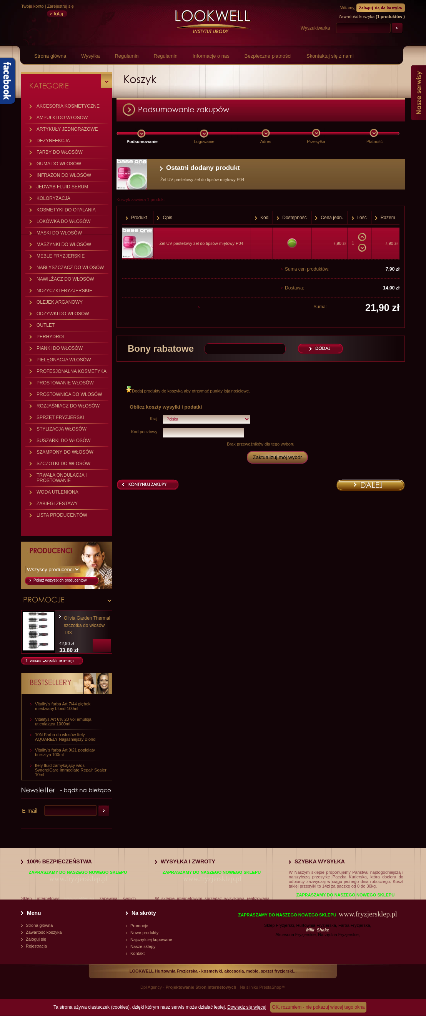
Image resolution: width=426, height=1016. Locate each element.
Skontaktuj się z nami (330, 56)
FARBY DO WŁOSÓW (60, 152)
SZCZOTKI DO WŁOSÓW (63, 463)
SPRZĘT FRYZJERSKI (60, 417)
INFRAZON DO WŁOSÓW (64, 175)
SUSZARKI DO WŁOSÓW (64, 440)
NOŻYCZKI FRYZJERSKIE (64, 290)
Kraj (154, 418)
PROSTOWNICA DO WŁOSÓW (69, 394)
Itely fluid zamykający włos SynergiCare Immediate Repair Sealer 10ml (70, 770)
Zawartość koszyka (44, 932)
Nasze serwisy (418, 92)
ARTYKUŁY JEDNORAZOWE (67, 129)
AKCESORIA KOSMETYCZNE (68, 106)
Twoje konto (32, 6)
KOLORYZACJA (53, 198)
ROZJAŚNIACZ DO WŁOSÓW (68, 406)
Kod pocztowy (144, 431)
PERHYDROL (51, 336)
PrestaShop (270, 987)
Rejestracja (36, 946)
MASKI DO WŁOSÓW (59, 233)
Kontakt (137, 953)
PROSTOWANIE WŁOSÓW (65, 383)
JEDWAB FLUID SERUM (62, 187)
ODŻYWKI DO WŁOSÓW (63, 313)
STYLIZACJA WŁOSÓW (62, 429)
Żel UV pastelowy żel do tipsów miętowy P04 (201, 243)
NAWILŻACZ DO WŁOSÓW (65, 279)
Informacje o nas (211, 56)
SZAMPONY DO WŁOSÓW (65, 452)
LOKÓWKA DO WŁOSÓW (64, 221)
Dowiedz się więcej (246, 1007)
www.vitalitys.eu (79, 898)
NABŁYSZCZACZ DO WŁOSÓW (70, 267)
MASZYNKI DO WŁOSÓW (64, 244)
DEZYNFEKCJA (53, 140)
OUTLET (46, 325)
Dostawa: (294, 288)
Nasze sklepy (142, 946)
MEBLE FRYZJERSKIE (61, 256)
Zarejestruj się (60, 6)
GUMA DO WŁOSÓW (59, 163)
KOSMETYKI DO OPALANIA (66, 210)
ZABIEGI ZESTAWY (57, 503)
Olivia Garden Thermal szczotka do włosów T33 (87, 625)
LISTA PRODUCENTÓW (62, 515)
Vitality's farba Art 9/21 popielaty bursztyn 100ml (65, 752)
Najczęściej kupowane (151, 939)
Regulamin (126, 56)
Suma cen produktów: (307, 269)
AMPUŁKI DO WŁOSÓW (62, 117)
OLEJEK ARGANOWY (60, 302)
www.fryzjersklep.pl (78, 879)
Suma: (320, 306)
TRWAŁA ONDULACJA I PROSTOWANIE (62, 477)
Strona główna (50, 56)
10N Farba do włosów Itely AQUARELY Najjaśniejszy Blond (65, 737)
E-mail (29, 811)
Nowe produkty (144, 932)
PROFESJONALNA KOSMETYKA (71, 371)
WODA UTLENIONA (57, 492)
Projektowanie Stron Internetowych (201, 987)
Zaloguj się (36, 939)
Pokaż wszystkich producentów (60, 580)
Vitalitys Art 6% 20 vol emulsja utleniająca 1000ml (63, 721)
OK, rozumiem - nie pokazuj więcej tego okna (318, 1007)
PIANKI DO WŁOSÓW (60, 348)
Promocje (139, 925)
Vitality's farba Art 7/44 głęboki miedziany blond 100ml (63, 706)
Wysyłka (90, 56)
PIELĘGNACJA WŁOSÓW (64, 360)
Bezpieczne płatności (268, 56)
